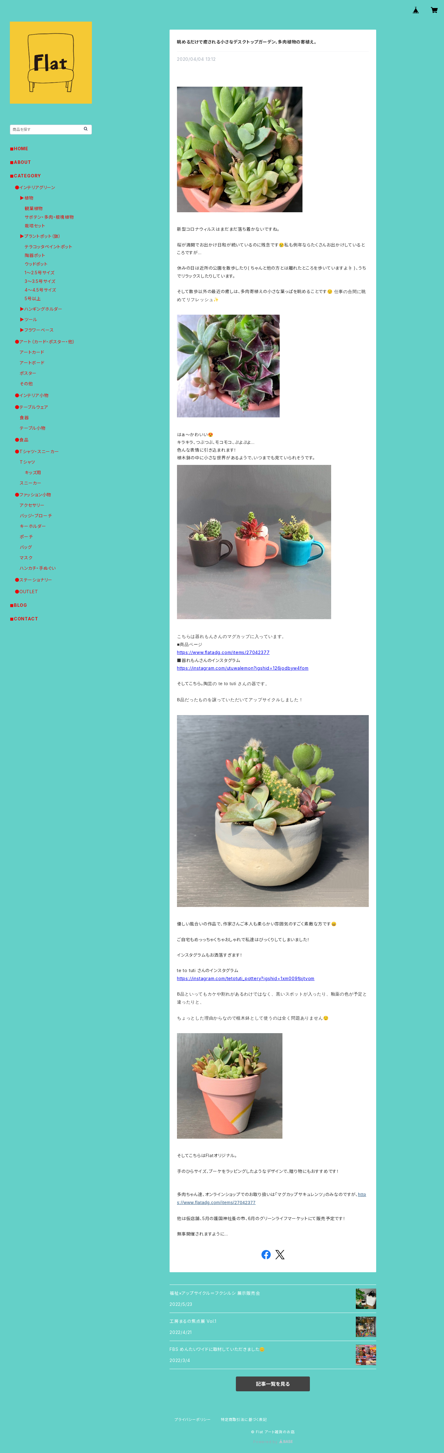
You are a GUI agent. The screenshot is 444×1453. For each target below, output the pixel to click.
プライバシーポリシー (193, 1419)
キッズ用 (33, 472)
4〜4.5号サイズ (40, 289)
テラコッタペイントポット (48, 246)
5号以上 (33, 298)
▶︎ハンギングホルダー (41, 309)
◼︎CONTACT (24, 618)
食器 (24, 417)
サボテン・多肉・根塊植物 (49, 217)
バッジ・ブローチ (36, 515)
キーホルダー (33, 526)
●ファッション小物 (33, 494)
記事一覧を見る (273, 1384)
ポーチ (26, 536)
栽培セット (35, 225)
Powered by (273, 1441)
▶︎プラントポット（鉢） (40, 236)
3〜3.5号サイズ (40, 281)
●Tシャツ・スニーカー (37, 451)
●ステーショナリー (33, 579)
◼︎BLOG (18, 605)
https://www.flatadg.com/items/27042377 (223, 652)
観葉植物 (34, 208)
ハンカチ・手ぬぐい (38, 568)
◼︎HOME (19, 148)
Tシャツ (27, 462)
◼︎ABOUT (20, 162)
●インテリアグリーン (35, 187)
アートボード (32, 362)
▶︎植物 (26, 198)
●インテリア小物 (31, 395)
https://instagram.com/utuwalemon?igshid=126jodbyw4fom (242, 668)
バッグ (26, 547)
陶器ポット (35, 255)
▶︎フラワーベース (37, 330)
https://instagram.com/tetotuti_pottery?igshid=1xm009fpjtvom (245, 978)
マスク (26, 557)
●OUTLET (26, 591)
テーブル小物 (33, 428)
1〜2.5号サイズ (40, 272)
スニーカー (31, 483)
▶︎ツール (28, 319)
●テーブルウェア (31, 407)
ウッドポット (36, 264)
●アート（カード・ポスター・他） (45, 341)
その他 (26, 383)
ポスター (28, 373)
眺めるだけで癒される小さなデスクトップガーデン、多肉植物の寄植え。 (246, 41)
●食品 (21, 439)
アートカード (32, 352)
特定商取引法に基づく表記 (244, 1419)
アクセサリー (32, 505)
